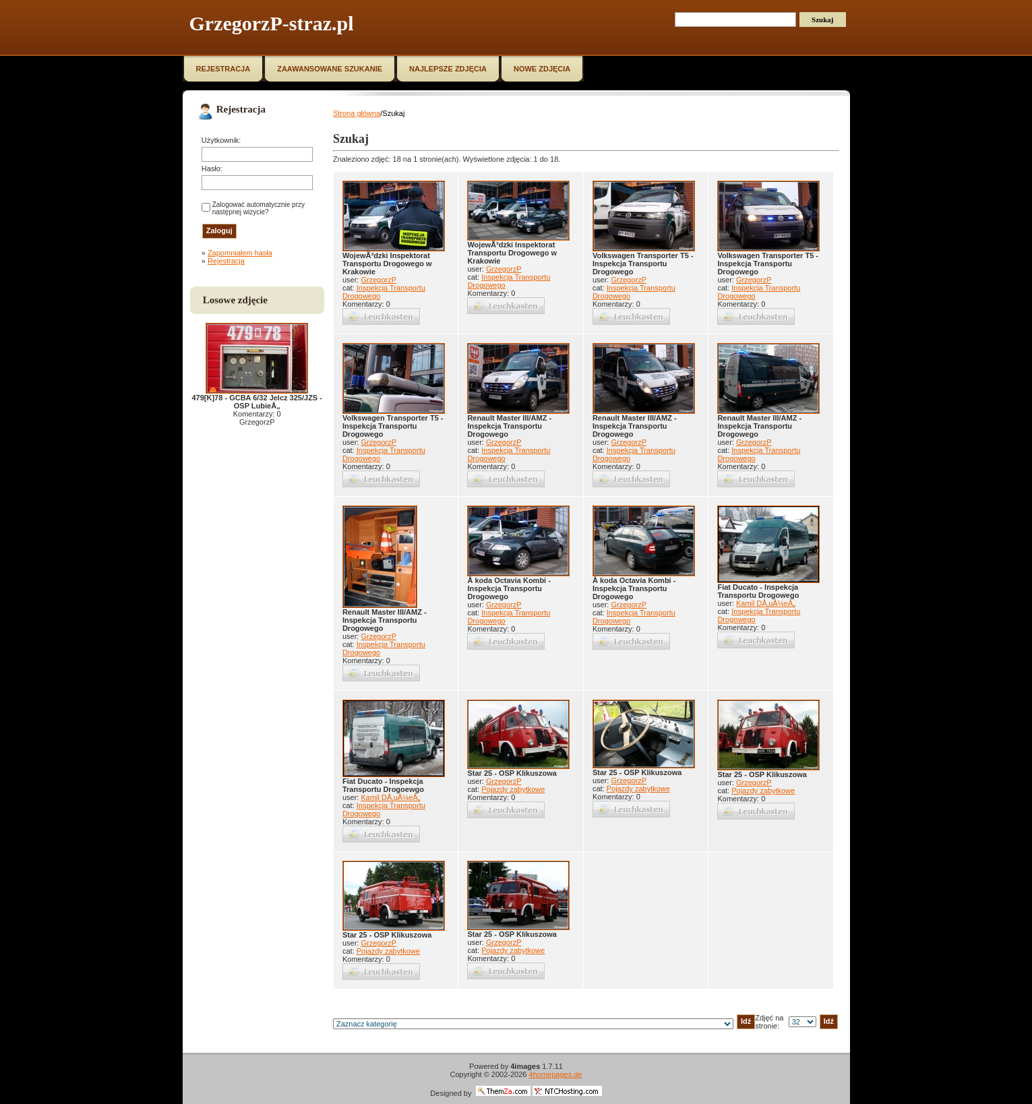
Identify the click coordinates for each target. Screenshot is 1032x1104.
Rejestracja (226, 261)
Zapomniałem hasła (240, 253)
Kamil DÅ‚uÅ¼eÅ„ (765, 603)
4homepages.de (555, 1074)
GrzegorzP (378, 280)
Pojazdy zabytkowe (513, 789)
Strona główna (356, 113)
